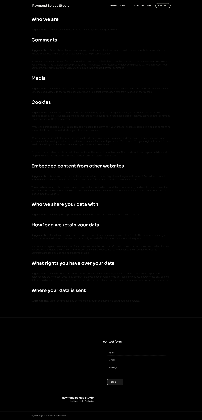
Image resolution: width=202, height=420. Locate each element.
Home (113, 5)
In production (142, 5)
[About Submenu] (129, 5)
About (124, 5)
